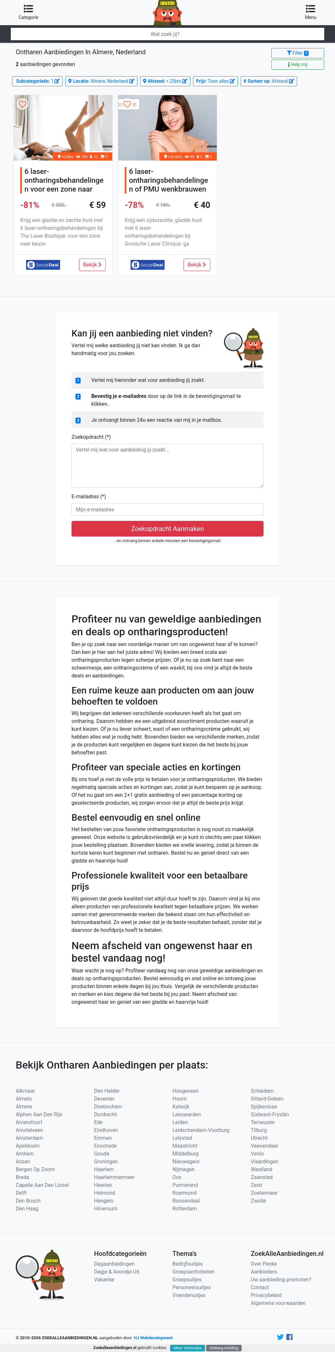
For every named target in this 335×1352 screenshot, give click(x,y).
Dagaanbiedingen (114, 1264)
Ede (98, 1122)
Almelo (24, 1099)
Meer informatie (187, 1348)
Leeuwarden (186, 1114)
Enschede (105, 1146)
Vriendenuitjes (188, 1295)
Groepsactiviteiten (193, 1272)
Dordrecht (105, 1114)
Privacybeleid (266, 1295)
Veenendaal (264, 1146)
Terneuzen (263, 1122)
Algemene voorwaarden (278, 1303)
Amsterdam (29, 1138)
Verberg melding (224, 1348)
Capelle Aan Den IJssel (42, 1185)
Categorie (28, 12)
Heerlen (103, 1185)
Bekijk (92, 265)
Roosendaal (186, 1201)
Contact (260, 1287)
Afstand (269, 81)
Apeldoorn (28, 1146)
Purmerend (185, 1185)
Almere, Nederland (101, 81)
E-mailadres (89, 496)
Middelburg (185, 1154)
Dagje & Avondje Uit (116, 1272)
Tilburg (259, 1130)
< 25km (165, 81)
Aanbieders (264, 1272)
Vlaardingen (265, 1161)
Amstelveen (29, 1130)
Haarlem (104, 1169)
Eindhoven (106, 1130)
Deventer (104, 1099)
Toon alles (215, 81)
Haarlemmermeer (114, 1177)
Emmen (103, 1138)
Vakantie (104, 1279)
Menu (310, 12)
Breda (22, 1177)
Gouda (101, 1154)
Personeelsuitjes (191, 1287)
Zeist (256, 1185)
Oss (177, 1177)
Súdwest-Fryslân (270, 1114)
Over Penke (264, 1264)
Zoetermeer (264, 1193)
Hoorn (179, 1099)
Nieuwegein (185, 1161)
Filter (298, 53)
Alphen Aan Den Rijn (39, 1114)
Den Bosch (28, 1201)
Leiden (180, 1122)
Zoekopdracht (91, 437)
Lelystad (182, 1138)
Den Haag (27, 1209)
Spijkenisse (264, 1107)
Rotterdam (184, 1209)
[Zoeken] (167, 34)
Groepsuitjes (187, 1279)
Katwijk (180, 1107)
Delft (21, 1193)
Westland (261, 1169)
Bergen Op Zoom (35, 1169)
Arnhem (25, 1154)
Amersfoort (29, 1122)
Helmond (104, 1193)
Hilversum (106, 1209)
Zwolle (258, 1201)
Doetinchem (108, 1107)
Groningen (106, 1161)
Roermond (184, 1193)
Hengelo (103, 1201)
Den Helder (107, 1091)
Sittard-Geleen (267, 1099)
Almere (24, 1107)
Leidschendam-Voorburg (201, 1130)
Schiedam (262, 1091)
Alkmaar (25, 1091)
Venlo (257, 1154)
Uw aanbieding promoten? (281, 1279)
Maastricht (185, 1146)
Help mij (298, 64)
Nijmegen (183, 1169)
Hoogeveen (185, 1091)
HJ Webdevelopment (153, 1337)
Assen (23, 1161)
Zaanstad (262, 1177)
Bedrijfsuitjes (187, 1264)
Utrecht (259, 1138)
